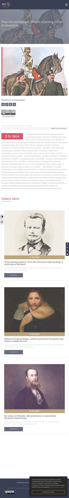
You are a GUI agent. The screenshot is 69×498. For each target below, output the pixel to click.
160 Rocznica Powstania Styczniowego (12, 39)
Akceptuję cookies (48, 492)
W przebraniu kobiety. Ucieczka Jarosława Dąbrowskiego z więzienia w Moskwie (33, 263)
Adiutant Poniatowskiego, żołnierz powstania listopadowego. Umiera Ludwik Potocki (34, 340)
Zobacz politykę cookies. (57, 487)
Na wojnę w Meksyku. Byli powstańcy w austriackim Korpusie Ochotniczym (30, 417)
